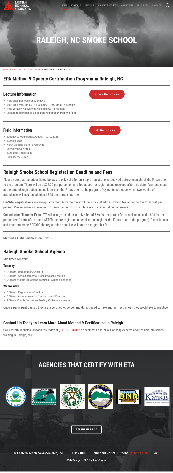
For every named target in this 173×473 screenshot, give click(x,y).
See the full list (86, 430)
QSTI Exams (127, 5)
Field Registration (104, 130)
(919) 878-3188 (69, 330)
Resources (142, 5)
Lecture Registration (106, 94)
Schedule (76, 5)
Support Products (108, 5)
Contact (156, 5)
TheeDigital (101, 461)
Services (89, 5)
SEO (86, 461)
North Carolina (32, 69)
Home (64, 5)
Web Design (72, 461)
